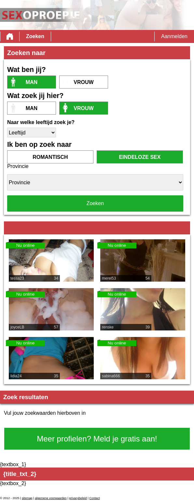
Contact (94, 498)
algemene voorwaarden (51, 498)
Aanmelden (174, 36)
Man (31, 82)
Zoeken (35, 36)
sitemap (27, 498)
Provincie (18, 166)
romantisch (50, 157)
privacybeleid (78, 498)
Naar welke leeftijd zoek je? (41, 122)
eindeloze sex (139, 157)
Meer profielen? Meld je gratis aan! (97, 438)
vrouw (83, 82)
